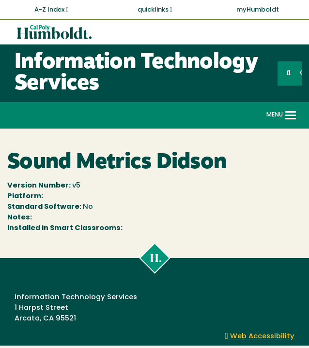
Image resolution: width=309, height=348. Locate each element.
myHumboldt (257, 10)
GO (301, 73)
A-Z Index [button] (51, 9)
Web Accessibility (260, 336)
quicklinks (155, 9)
